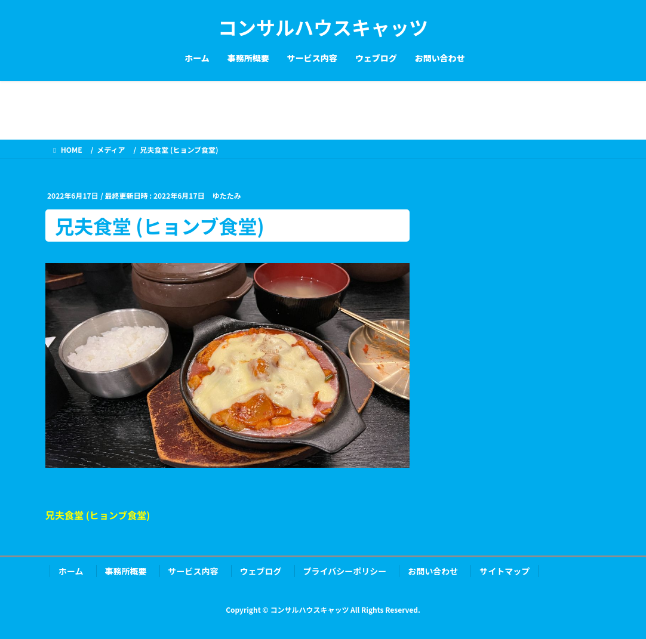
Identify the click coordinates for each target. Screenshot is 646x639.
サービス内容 (193, 571)
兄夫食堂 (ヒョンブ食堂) (97, 515)
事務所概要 (126, 571)
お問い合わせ (433, 571)
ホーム (71, 571)
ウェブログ (261, 571)
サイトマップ (504, 571)
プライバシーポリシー (345, 571)
